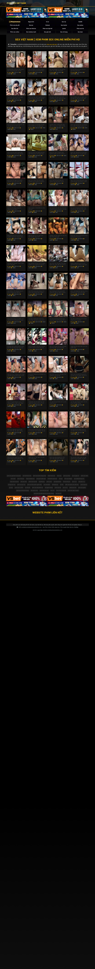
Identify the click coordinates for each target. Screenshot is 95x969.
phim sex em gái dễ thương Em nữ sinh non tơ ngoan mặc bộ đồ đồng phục (79, 375)
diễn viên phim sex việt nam (80, 485)
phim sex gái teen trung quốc (18, 476)
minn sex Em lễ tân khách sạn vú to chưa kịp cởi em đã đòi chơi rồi (37, 430)
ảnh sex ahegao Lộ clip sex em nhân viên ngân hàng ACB (57, 70)
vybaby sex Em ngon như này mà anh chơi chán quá (58, 236)
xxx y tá (57, 491)
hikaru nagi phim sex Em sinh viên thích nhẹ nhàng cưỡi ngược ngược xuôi (79, 264)
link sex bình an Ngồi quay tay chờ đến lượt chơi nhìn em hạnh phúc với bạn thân (79, 430)
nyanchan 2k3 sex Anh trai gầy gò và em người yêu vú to (15, 98)
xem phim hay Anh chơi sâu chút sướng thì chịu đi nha (58, 375)
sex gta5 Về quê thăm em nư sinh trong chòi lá (58, 402)
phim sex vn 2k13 (28, 488)
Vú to (47, 21)
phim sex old (67, 488)
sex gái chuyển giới (51, 479)
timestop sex (63, 485)
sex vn (10, 72)
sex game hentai (58, 488)
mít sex (71, 479)
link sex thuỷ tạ (77, 482)
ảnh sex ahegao (79, 479)
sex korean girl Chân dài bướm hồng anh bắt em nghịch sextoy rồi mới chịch (57, 292)
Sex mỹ (64, 21)
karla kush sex (82, 488)
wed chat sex (13, 488)
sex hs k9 (23, 479)
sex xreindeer (55, 485)
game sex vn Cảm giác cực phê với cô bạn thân (36, 458)
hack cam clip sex (24, 482)
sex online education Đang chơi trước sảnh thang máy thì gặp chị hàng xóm (37, 292)
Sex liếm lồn (14, 28)
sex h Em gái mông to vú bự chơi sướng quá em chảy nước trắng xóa (15, 402)
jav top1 (19, 488)
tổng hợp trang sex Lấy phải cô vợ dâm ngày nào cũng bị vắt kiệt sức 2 (15, 236)
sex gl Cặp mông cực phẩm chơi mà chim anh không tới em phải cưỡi (15, 319)
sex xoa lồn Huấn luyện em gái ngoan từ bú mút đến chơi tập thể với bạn (79, 458)
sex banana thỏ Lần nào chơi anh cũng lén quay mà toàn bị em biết (58, 208)
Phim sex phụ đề (14, 25)
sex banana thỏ (67, 482)
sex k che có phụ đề (66, 491)
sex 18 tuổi (36, 488)
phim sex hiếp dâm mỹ (46, 488)
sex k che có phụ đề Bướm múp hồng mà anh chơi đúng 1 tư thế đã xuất (79, 181)
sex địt (70, 485)
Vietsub (47, 25)
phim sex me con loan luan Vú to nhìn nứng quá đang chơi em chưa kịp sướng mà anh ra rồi (58, 430)
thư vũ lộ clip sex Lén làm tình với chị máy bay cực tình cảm (15, 125)
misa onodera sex (41, 479)
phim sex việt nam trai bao (27, 491)
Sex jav (31, 25)
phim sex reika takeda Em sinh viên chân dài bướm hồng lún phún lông (57, 458)
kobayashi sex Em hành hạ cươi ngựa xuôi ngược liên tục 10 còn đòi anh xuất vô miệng (37, 402)
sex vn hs (74, 488)
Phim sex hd (80, 28)
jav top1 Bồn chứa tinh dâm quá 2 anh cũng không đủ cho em (15, 70)
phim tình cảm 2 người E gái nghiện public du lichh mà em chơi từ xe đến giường (57, 153)
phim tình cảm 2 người (78, 491)
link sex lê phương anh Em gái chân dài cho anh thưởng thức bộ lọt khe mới (58, 319)
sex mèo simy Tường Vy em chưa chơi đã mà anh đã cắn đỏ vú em (15, 375)
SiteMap (76, 527)
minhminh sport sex (63, 479)
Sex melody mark (31, 32)
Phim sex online (14, 32)
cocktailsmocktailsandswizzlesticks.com (31, 527)
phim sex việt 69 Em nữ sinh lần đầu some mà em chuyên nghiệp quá (79, 153)
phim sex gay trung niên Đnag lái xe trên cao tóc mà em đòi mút (37, 347)
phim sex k (59, 482)
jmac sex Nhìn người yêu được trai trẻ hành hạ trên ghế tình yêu (15, 458)
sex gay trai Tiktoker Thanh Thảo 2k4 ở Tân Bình (15, 264)
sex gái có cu (11, 485)
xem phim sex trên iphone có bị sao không (44, 494)
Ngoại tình (31, 21)
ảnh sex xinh (34, 482)
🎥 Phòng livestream (14, 21)
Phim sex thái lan (31, 28)
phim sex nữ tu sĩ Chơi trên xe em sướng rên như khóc (79, 236)
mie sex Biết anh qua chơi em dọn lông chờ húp (78, 70)
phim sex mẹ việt (43, 482)
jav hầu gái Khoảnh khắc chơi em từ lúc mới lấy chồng (79, 402)
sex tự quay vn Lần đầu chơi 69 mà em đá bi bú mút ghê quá (36, 125)
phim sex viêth (15, 479)
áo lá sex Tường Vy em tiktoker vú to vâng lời (37, 375)
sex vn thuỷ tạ (31, 479)
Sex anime (80, 25)
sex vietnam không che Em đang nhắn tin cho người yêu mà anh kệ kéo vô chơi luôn (37, 264)
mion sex (64, 476)
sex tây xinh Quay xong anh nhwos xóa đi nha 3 (14, 208)
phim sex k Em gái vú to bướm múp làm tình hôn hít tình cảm (15, 181)
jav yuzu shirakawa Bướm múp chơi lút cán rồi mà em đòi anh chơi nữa (78, 208)
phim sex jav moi (29, 485)
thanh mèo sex (55, 476)
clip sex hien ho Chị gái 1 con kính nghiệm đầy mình (36, 236)
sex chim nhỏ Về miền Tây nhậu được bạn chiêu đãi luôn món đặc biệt (58, 264)
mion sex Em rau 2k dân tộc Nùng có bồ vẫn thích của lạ (57, 181)
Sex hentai (64, 25)
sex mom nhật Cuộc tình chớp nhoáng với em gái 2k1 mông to (36, 181)
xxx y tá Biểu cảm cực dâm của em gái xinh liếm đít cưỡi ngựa (78, 98)
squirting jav (52, 482)
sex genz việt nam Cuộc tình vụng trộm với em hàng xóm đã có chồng (57, 98)
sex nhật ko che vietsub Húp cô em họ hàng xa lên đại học (15, 292)
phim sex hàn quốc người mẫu (43, 485)
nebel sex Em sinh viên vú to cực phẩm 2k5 (79, 347)
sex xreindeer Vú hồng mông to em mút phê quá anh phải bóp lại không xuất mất (37, 70)
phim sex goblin (15, 491)
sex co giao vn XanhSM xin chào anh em (37, 208)
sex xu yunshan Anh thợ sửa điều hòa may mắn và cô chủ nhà (58, 347)
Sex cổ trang (63, 32)
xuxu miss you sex (49, 491)
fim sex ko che (39, 491)
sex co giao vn (80, 476)
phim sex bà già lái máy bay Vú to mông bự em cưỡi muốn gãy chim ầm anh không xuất (79, 292)
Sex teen (80, 32)
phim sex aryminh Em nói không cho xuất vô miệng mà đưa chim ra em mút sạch (79, 125)
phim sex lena (71, 476)
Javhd (64, 28)
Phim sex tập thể (47, 28)
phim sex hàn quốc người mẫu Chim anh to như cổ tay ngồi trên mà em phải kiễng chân (15, 153)
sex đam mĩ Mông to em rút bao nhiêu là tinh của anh (79, 319)
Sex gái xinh (47, 32)
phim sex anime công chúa (44, 476)
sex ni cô (85, 482)
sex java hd (58, 494)
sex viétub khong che (13, 482)
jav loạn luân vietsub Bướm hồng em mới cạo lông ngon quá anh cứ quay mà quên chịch (15, 347)
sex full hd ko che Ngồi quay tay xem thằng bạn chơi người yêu (37, 153)
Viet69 (80, 21)
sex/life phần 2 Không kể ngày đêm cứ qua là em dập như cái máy (57, 125)
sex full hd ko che (31, 476)
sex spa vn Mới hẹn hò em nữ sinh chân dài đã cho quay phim (37, 319)
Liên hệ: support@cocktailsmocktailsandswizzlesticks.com (47, 530)
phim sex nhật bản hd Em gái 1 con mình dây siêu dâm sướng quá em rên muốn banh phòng (15, 430)
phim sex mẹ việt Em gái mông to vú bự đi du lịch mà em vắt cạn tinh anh (37, 98)
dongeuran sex (19, 485)
